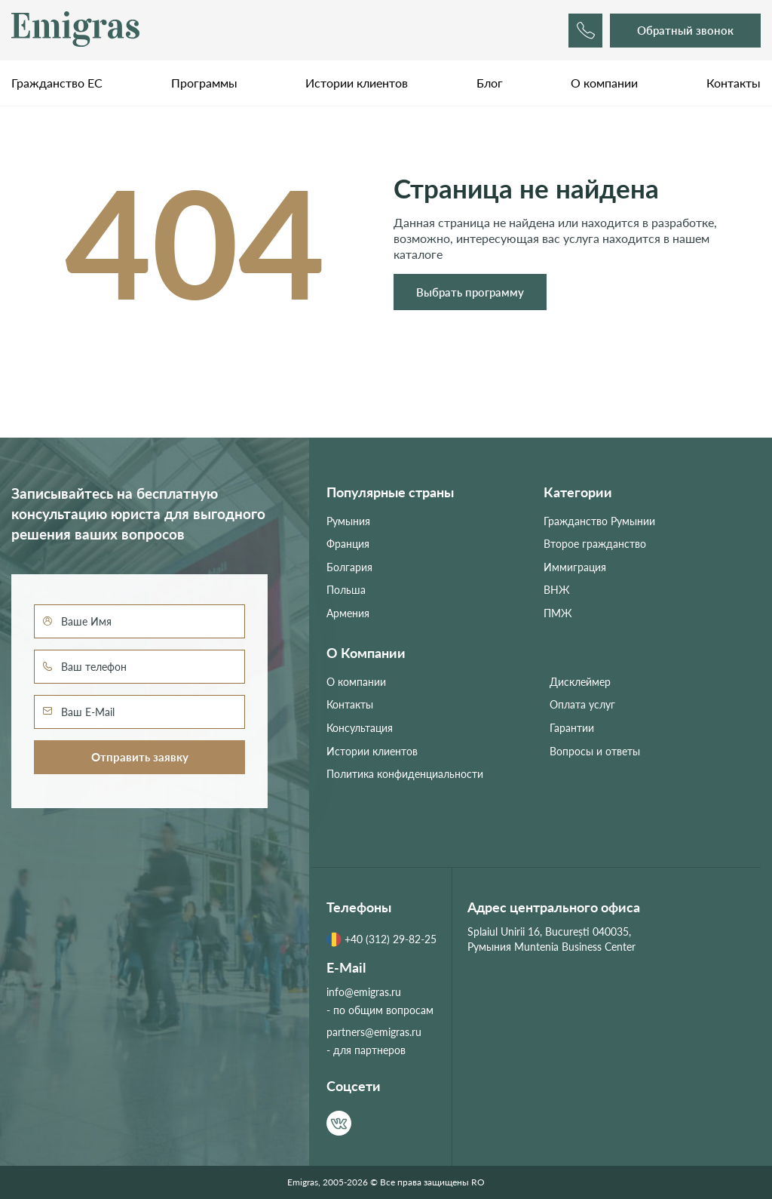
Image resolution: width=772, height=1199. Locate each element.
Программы (204, 82)
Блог (489, 82)
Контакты (733, 82)
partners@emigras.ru (373, 1031)
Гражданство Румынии (599, 521)
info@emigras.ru (363, 991)
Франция (347, 543)
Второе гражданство (595, 543)
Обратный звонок (685, 30)
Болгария (349, 567)
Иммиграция (575, 567)
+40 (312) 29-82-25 (381, 939)
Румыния (348, 521)
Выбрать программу (470, 292)
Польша (346, 589)
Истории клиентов (356, 82)
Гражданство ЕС (57, 82)
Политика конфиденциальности (404, 773)
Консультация (359, 727)
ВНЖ (557, 589)
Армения (347, 613)
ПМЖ (558, 613)
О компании (604, 82)
